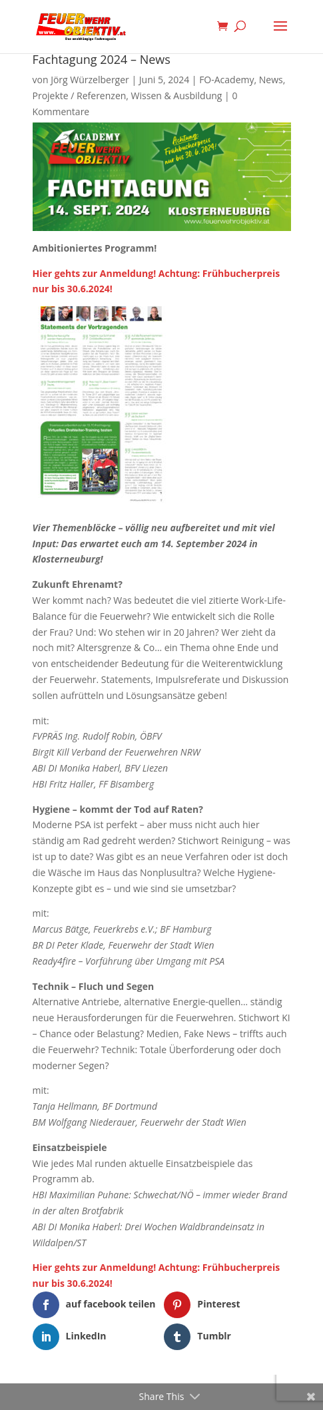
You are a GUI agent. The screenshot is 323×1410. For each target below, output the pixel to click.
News (271, 79)
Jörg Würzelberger (90, 79)
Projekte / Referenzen (80, 95)
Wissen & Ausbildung (176, 95)
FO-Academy (226, 79)
